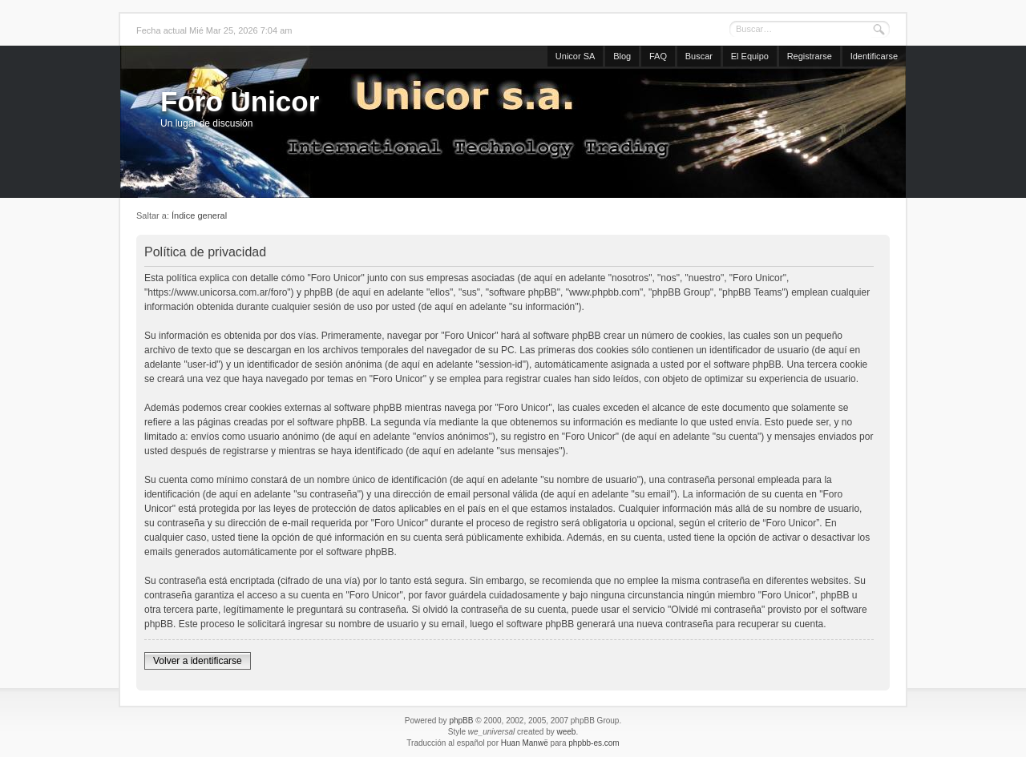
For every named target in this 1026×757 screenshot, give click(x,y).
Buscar (699, 56)
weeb (566, 731)
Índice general (199, 215)
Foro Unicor (239, 101)
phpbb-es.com (593, 743)
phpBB (461, 720)
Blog (622, 56)
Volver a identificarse (197, 660)
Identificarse (874, 56)
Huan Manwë (524, 743)
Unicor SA (575, 56)
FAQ (658, 56)
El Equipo (750, 56)
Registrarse (809, 56)
